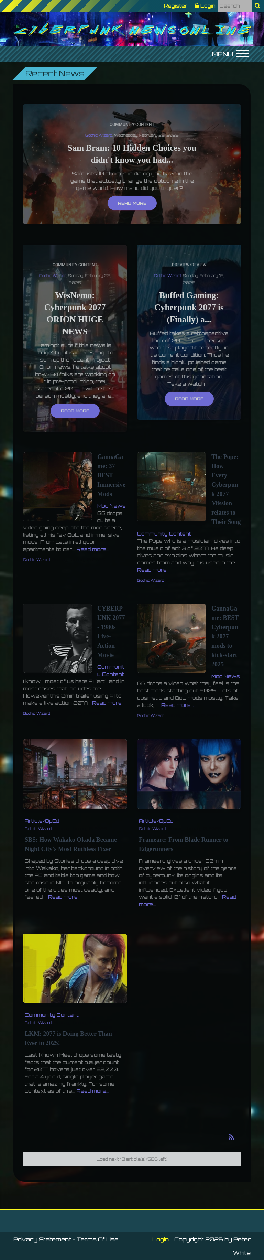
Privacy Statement (42, 1239)
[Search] (235, 6)
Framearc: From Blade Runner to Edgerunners (183, 844)
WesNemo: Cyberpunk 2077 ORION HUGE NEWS (75, 313)
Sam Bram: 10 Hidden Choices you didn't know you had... (132, 153)
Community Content (132, 124)
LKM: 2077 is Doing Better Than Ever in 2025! (68, 1038)
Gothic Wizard (98, 135)
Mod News (111, 506)
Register (175, 6)
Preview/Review (189, 264)
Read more (132, 203)
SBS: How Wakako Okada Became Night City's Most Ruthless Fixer (71, 844)
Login (208, 6)
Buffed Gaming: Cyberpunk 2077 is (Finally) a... (188, 307)
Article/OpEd (42, 821)
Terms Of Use (97, 1239)
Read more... (93, 549)
